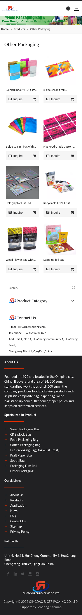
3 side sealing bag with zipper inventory (20, 147)
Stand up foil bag (54, 260)
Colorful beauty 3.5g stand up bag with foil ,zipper (22, 90)
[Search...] (39, 288)
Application (18, 505)
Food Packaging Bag (24, 440)
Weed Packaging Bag (24, 429)
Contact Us (18, 521)
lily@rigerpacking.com (31, 327)
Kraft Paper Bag (21, 455)
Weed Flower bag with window (19, 260)
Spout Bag (17, 460)
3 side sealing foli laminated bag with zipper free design (60, 90)
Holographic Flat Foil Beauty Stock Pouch (18, 203)
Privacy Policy (20, 532)
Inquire (14, 99)
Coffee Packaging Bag (25, 445)
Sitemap (16, 526)
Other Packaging (21, 471)
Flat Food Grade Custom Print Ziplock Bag (58, 147)
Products (16, 500)
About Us (16, 495)
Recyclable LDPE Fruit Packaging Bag (57, 203)
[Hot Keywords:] (74, 288)
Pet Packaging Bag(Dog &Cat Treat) (34, 450)
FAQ (13, 516)
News (14, 511)
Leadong (43, 607)
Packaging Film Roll (23, 466)
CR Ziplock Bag (20, 434)
